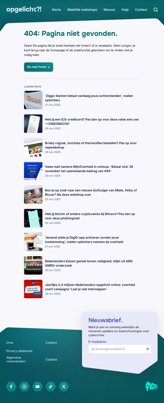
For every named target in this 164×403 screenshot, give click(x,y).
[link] (23, 9)
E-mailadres (97, 342)
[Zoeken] (155, 9)
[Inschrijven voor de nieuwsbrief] (147, 349)
